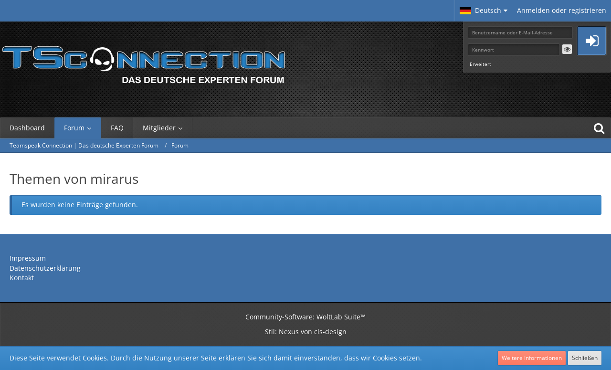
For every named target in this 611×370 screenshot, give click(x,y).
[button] (483, 10)
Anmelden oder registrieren (561, 10)
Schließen (585, 358)
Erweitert (480, 64)
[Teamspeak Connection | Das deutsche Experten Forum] (143, 62)
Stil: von (306, 331)
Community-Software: (305, 316)
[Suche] (599, 127)
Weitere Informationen (532, 358)
